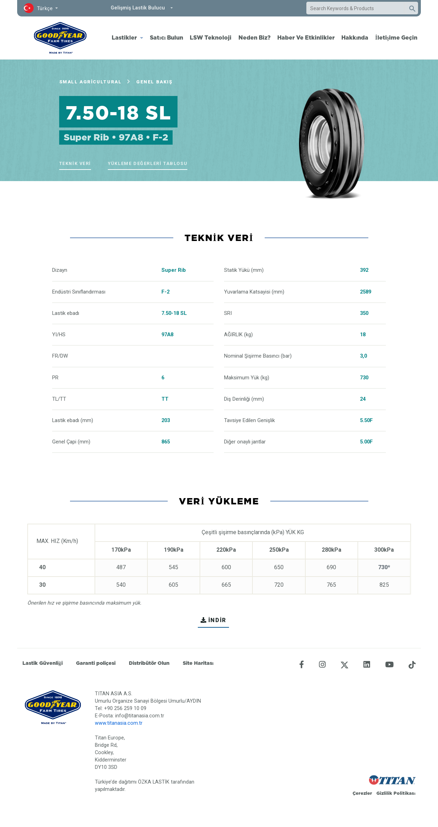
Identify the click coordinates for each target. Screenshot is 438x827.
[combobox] (355, 8)
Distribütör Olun (149, 663)
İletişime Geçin (396, 37)
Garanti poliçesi (96, 663)
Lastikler (124, 37)
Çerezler (362, 793)
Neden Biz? (254, 37)
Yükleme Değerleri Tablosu (147, 163)
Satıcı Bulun (166, 37)
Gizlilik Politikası (396, 793)
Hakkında (354, 37)
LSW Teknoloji (210, 37)
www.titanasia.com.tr (118, 723)
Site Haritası (198, 663)
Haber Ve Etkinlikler (306, 37)
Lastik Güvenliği (42, 663)
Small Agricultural (90, 81)
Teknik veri (75, 163)
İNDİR (213, 620)
